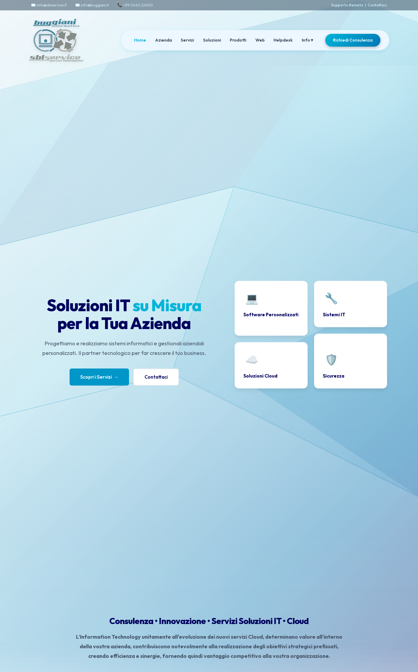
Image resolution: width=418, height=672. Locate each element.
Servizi (187, 40)
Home (140, 40)
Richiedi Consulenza (353, 40)
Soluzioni (212, 40)
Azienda (163, 40)
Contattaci (377, 5)
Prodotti (238, 40)
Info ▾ (307, 40)
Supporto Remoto (347, 5)
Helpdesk (283, 40)
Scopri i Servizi (99, 377)
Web (260, 40)
